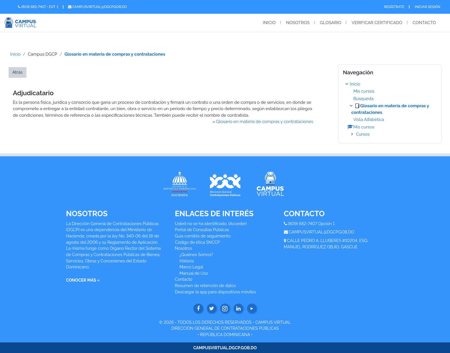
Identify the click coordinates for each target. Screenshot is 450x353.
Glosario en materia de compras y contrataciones (114, 54)
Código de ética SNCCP (197, 242)
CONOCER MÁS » (83, 280)
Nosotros (298, 22)
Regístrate (394, 7)
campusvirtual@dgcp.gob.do (97, 7)
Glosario (330, 22)
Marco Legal (191, 266)
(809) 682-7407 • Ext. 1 (38, 7)
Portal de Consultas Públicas (202, 229)
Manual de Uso (193, 273)
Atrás (17, 72)
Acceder (238, 223)
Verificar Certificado (377, 22)
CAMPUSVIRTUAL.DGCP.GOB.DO (225, 347)
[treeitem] (390, 109)
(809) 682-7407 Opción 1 (311, 223)
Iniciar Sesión (427, 7)
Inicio (269, 22)
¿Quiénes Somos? (196, 254)
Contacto (424, 22)
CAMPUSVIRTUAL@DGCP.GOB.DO (321, 231)
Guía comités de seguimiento (202, 235)
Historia (186, 260)
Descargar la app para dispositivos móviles (215, 291)
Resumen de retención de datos (205, 285)
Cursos (363, 134)
